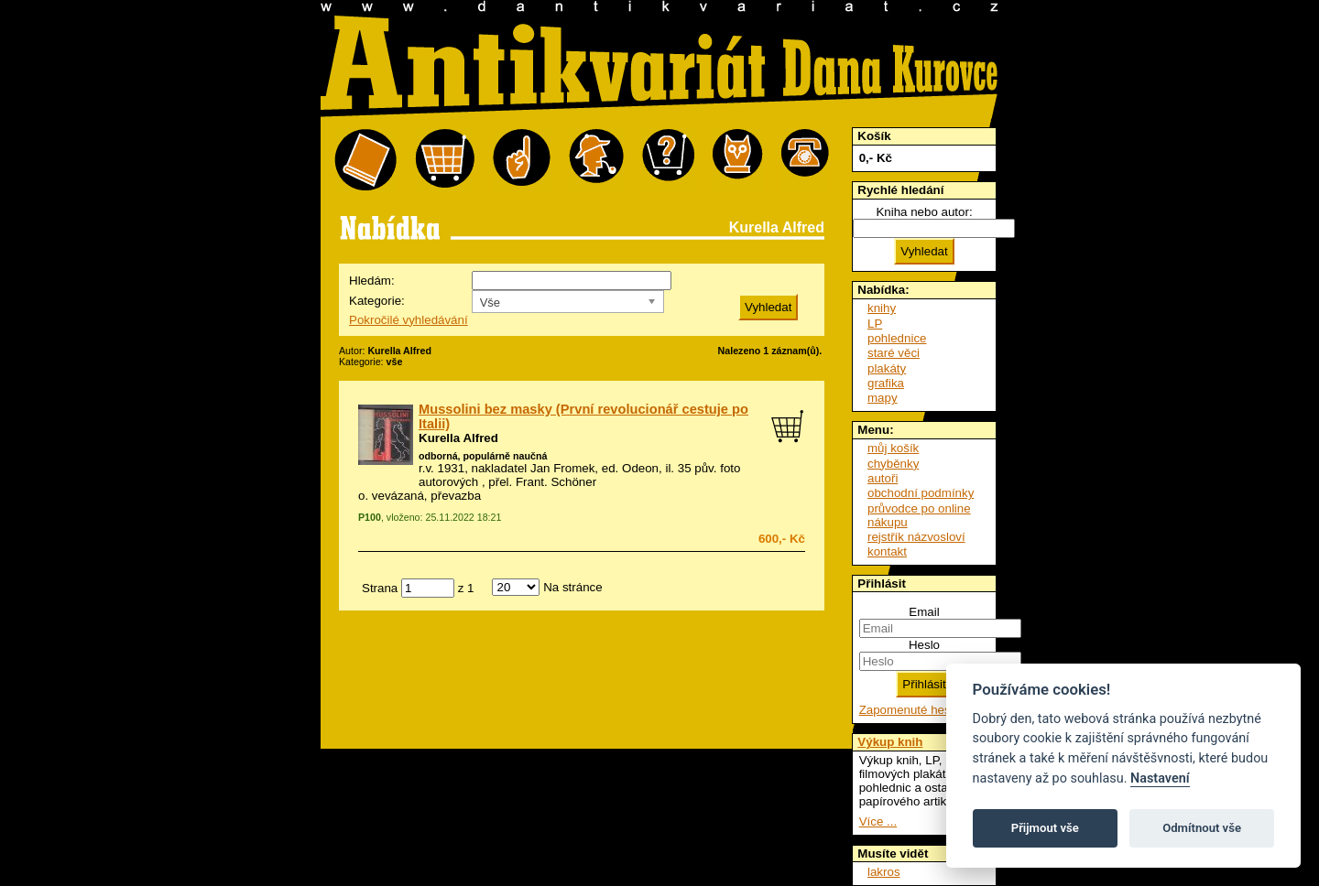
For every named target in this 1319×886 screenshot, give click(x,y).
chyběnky (893, 463)
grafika (885, 383)
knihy (881, 308)
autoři (882, 478)
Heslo (924, 645)
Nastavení (1160, 778)
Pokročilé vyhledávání (408, 320)
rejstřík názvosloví (916, 537)
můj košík (893, 448)
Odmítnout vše (1201, 828)
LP (874, 323)
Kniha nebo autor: (924, 212)
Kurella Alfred (458, 438)
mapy (882, 398)
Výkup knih (889, 742)
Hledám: (372, 280)
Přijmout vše (1045, 828)
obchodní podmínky (920, 493)
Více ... (878, 821)
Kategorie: (377, 301)
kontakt (887, 551)
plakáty (886, 368)
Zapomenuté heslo (909, 710)
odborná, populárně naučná (483, 455)
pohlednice (896, 338)
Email (924, 612)
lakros (883, 872)
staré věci (893, 353)
